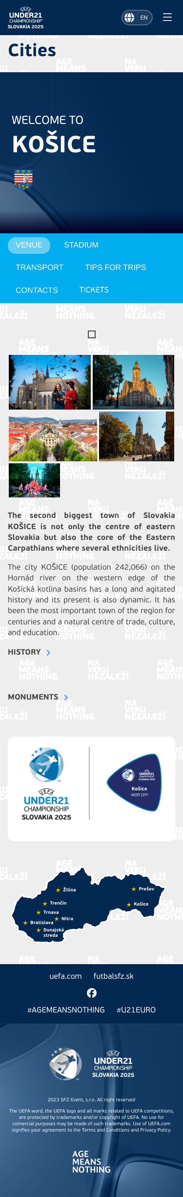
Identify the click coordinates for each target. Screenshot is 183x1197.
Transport (39, 268)
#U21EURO (136, 1010)
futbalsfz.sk (114, 977)
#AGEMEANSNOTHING (66, 1010)
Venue (29, 245)
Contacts (37, 291)
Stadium (81, 245)
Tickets (94, 290)
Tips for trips (115, 268)
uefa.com (65, 977)
